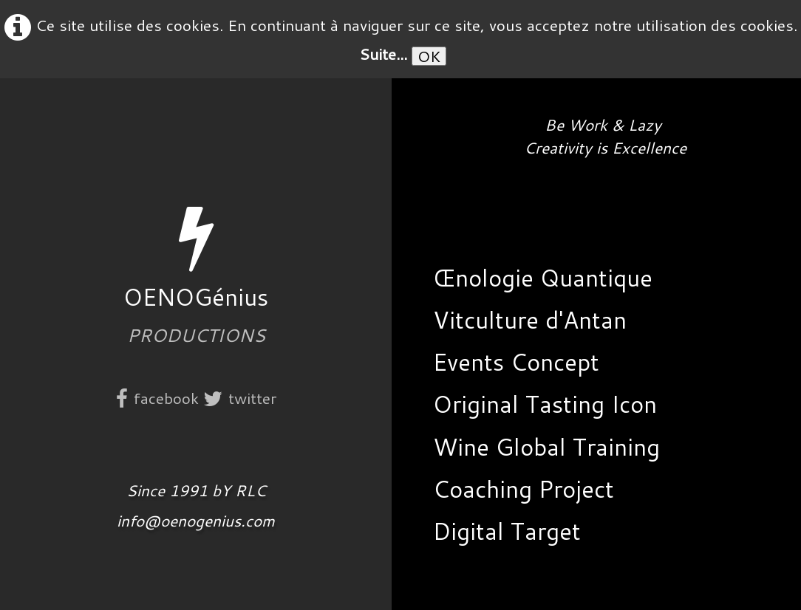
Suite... (383, 54)
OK (428, 56)
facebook (157, 398)
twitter (239, 398)
